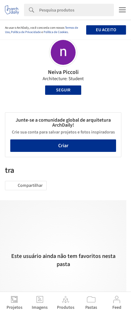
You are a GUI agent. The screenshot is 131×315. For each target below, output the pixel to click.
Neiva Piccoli (63, 72)
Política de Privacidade (26, 32)
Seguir (63, 90)
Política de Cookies (56, 32)
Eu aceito (106, 30)
